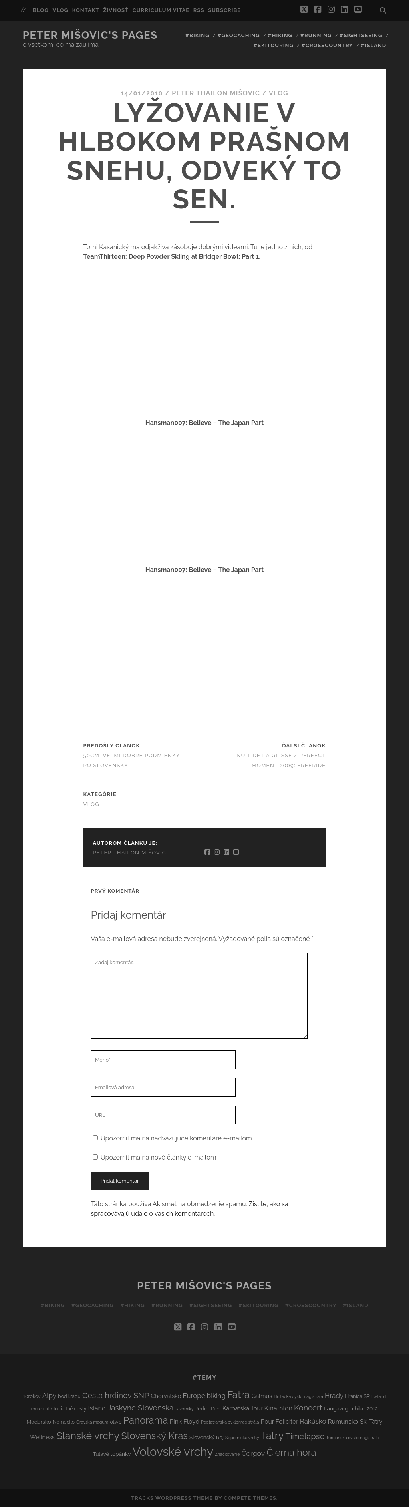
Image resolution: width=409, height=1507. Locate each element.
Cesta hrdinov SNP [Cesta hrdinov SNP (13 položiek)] (115, 1395)
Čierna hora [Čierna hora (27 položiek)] (291, 1452)
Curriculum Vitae (161, 10)
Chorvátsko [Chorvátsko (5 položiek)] (166, 1395)
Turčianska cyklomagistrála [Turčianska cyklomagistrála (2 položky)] (352, 1437)
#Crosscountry (327, 45)
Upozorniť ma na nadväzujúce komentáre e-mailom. (177, 1138)
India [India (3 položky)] (59, 1409)
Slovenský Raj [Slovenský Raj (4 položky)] (206, 1437)
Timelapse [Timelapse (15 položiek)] (305, 1436)
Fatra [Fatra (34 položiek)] (238, 1394)
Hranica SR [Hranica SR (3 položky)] (357, 1396)
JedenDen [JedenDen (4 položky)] (208, 1408)
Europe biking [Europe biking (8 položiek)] (204, 1396)
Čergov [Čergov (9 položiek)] (253, 1453)
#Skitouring (274, 45)
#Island (373, 45)
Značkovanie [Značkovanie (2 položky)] (227, 1454)
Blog (41, 10)
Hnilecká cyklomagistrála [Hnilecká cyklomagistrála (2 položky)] (298, 1396)
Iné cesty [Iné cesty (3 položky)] (76, 1409)
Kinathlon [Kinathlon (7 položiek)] (278, 1408)
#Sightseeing (361, 35)
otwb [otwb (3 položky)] (115, 1422)
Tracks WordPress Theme (172, 1498)
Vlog (60, 10)
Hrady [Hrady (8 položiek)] (334, 1396)
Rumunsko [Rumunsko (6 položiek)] (343, 1421)
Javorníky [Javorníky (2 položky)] (184, 1408)
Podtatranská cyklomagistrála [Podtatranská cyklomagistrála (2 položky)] (230, 1422)
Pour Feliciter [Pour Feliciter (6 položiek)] (279, 1421)
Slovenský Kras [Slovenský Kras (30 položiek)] (154, 1435)
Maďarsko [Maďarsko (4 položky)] (38, 1421)
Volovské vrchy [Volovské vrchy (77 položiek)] (173, 1452)
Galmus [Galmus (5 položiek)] (262, 1395)
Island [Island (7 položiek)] (97, 1408)
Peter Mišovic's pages (90, 35)
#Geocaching (238, 35)
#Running (316, 35)
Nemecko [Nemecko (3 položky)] (64, 1422)
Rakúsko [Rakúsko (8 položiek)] (313, 1421)
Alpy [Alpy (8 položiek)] (49, 1396)
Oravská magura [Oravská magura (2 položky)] (92, 1422)
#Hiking (280, 35)
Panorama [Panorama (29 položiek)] (145, 1420)
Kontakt (85, 10)
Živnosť (116, 10)
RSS (198, 10)
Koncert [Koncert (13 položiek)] (308, 1407)
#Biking (197, 35)
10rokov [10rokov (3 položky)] (32, 1396)
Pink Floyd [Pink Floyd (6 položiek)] (185, 1421)
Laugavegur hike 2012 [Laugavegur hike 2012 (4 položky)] (351, 1408)
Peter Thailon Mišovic (216, 93)
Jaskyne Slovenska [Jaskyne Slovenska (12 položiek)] (140, 1407)
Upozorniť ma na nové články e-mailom (158, 1157)
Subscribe (224, 10)
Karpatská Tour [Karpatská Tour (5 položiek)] (242, 1408)
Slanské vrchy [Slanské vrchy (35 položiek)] (87, 1435)
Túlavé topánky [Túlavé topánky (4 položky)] (112, 1454)
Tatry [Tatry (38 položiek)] (272, 1435)
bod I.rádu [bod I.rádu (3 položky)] (69, 1396)
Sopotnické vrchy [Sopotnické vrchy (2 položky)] (242, 1437)
